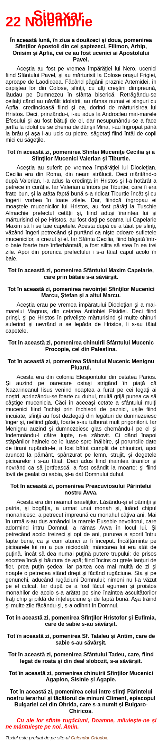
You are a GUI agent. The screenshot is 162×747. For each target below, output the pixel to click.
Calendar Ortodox (89, 737)
